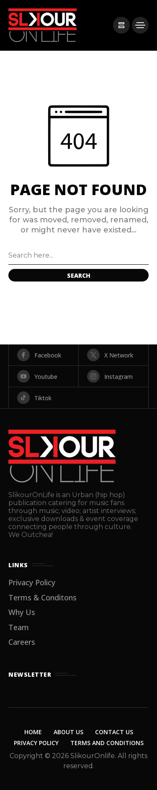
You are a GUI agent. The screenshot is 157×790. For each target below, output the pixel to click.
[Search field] (78, 255)
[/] (121, 25)
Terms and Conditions (107, 743)
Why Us (21, 612)
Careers (21, 642)
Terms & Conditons (42, 597)
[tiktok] (78, 397)
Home (33, 732)
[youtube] (43, 376)
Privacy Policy (31, 582)
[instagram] (113, 376)
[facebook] (43, 354)
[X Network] (113, 354)
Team (18, 627)
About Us (68, 732)
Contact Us (114, 732)
